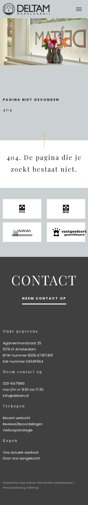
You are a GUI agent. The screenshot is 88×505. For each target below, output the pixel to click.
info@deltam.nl (16, 395)
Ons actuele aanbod (20, 452)
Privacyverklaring (14, 488)
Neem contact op (44, 298)
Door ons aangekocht (21, 458)
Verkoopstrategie (18, 430)
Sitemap (32, 488)
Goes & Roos (27, 483)
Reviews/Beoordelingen (22, 424)
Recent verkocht (16, 418)
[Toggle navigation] (78, 9)
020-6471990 (14, 383)
